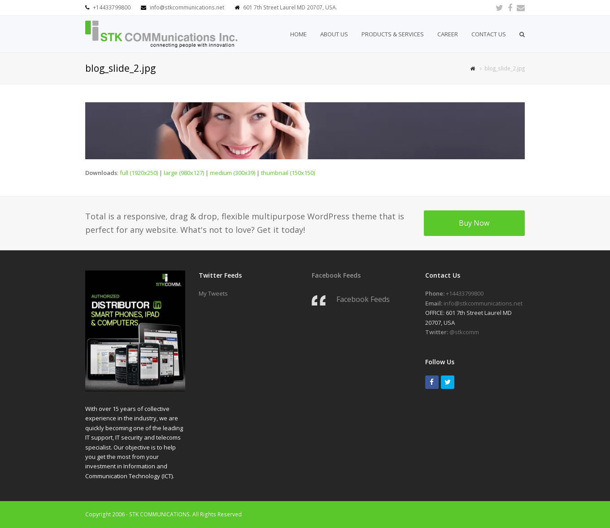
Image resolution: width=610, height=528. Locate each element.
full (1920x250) (139, 173)
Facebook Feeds (336, 275)
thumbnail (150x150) (288, 173)
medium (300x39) (232, 173)
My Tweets (213, 293)
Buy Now (474, 223)
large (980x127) (184, 173)
